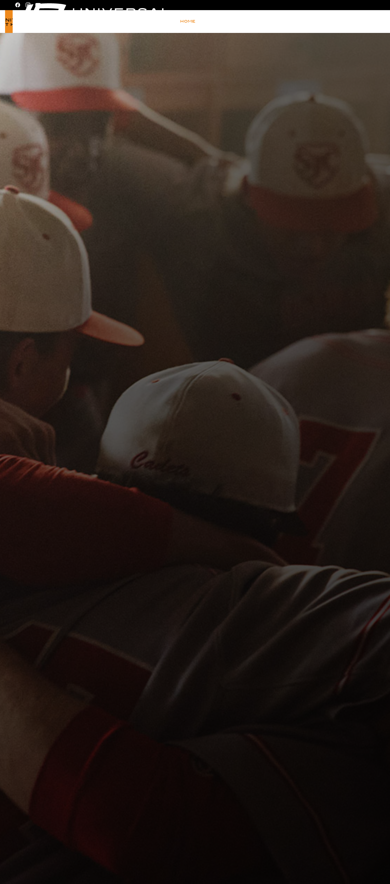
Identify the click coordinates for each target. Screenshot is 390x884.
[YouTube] (38, 5)
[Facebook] (18, 5)
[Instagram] (28, 5)
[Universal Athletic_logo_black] (47, 22)
